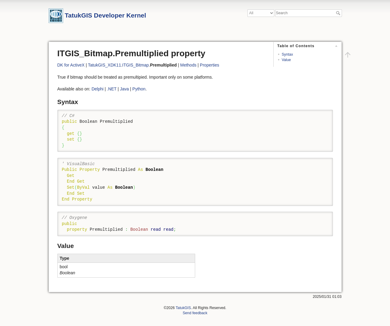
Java (124, 88)
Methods (188, 65)
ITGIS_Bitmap (135, 65)
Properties (209, 65)
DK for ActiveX (71, 65)
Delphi (98, 88)
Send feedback (195, 313)
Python (139, 88)
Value (286, 60)
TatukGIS (183, 308)
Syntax (287, 54)
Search (339, 13)
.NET (112, 88)
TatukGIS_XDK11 (104, 65)
